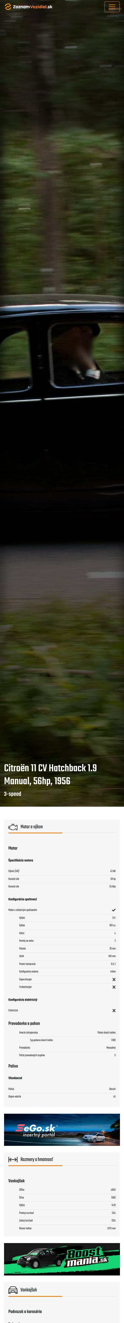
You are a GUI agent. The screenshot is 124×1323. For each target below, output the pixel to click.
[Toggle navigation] (112, 6)
